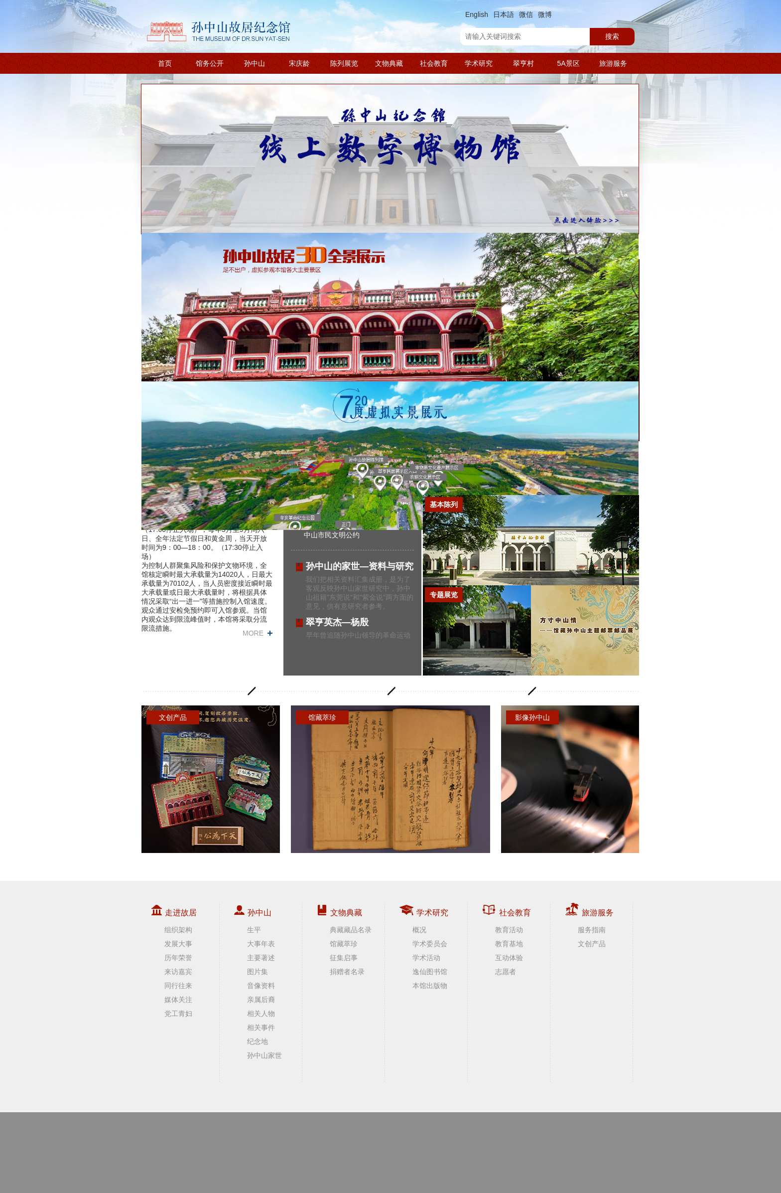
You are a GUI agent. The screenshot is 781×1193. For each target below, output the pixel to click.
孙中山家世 (264, 1055)
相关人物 (261, 1014)
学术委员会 (429, 944)
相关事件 (261, 1027)
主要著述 (261, 958)
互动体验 (509, 958)
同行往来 (178, 986)
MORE (253, 633)
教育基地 (509, 944)
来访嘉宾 (178, 972)
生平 (254, 930)
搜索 (612, 36)
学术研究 (479, 63)
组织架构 (178, 930)
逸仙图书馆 (429, 972)
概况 (419, 930)
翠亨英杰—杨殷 (337, 622)
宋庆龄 (299, 63)
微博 (545, 14)
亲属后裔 (261, 1000)
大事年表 (261, 944)
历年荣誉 (178, 958)
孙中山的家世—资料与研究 (359, 566)
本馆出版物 (429, 986)
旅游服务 (613, 63)
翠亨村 (523, 63)
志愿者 (505, 972)
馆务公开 (210, 63)
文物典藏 (389, 63)
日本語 (503, 14)
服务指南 (592, 930)
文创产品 (592, 944)
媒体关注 (178, 1000)
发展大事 (178, 944)
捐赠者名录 (347, 972)
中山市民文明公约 (332, 535)
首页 (165, 63)
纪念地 (257, 1041)
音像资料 (261, 986)
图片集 (257, 972)
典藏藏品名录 (351, 930)
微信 (526, 14)
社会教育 (434, 63)
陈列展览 (344, 63)
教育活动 (509, 930)
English (476, 14)
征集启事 (344, 958)
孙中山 (254, 63)
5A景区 (568, 63)
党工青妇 (178, 1014)
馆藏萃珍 (344, 944)
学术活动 (426, 958)
